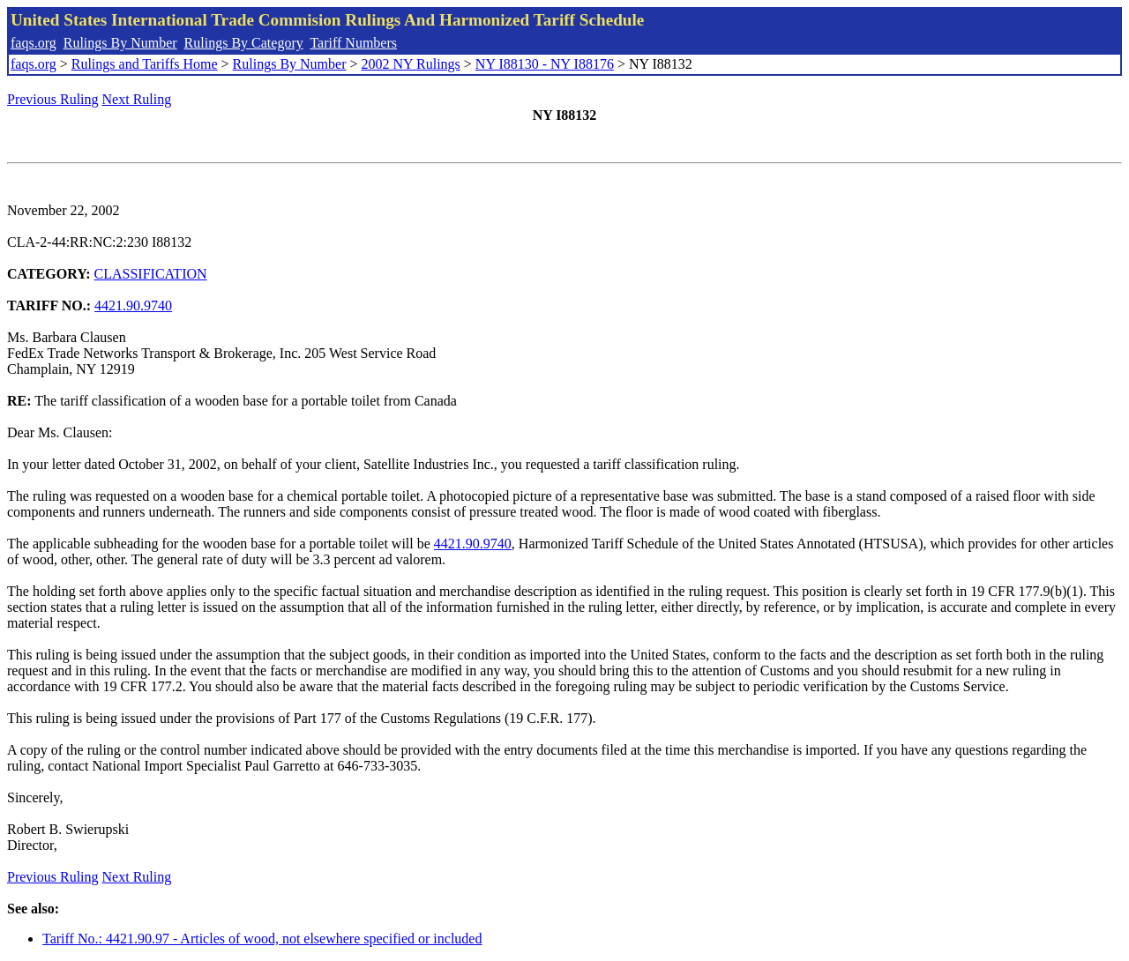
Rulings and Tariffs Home (144, 63)
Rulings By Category (243, 42)
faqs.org (33, 42)
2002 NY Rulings (411, 63)
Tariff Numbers (353, 42)
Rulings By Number (120, 42)
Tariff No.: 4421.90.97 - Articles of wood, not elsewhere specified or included (262, 938)
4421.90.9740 (133, 305)
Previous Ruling (53, 99)
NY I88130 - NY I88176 (544, 63)
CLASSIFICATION (150, 273)
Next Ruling (137, 99)
